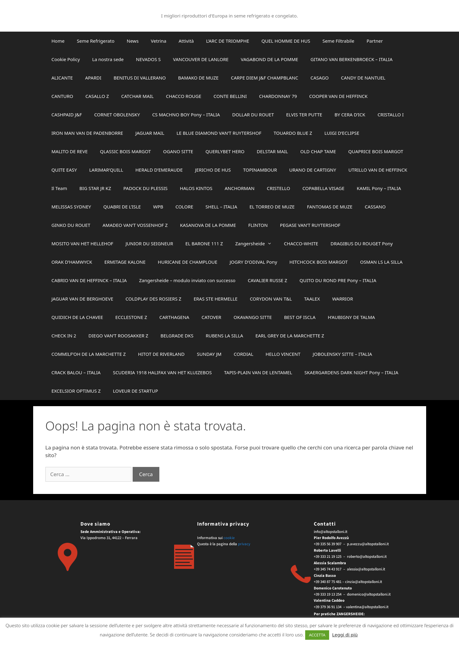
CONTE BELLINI (230, 96)
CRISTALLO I (391, 114)
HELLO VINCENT (283, 354)
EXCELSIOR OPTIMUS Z (76, 391)
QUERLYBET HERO (224, 151)
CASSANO (375, 207)
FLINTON (258, 225)
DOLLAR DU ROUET (253, 114)
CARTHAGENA (174, 317)
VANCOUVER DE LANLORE (201, 59)
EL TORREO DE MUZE (272, 207)
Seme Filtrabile (338, 41)
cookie (229, 537)
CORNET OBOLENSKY (117, 114)
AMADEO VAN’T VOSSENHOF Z (135, 225)
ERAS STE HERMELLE (216, 299)
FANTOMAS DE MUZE (329, 207)
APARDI (93, 78)
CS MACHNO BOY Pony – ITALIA (186, 114)
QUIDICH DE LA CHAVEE (77, 317)
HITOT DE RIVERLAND (161, 354)
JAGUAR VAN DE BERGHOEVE (82, 299)
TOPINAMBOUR (260, 170)
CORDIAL (243, 354)
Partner (375, 41)
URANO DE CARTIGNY (312, 170)
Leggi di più (345, 634)
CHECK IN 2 (64, 335)
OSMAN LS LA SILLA (381, 262)
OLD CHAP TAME (318, 151)
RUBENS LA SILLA (224, 335)
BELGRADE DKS (177, 335)
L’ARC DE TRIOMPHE (227, 41)
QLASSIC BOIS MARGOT (125, 151)
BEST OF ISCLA (299, 317)
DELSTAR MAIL (272, 151)
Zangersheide (256, 243)
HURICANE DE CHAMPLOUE (187, 262)
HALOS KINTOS (196, 188)
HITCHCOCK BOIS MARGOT (319, 262)
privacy (244, 544)
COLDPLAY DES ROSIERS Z (153, 299)
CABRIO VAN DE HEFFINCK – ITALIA (89, 280)
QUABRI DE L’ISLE (122, 207)
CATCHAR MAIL (137, 96)
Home (58, 41)
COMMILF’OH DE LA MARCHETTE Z (89, 354)
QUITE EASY (64, 170)
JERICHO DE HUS (213, 170)
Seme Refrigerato (96, 41)
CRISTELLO (278, 188)
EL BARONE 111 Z (204, 243)
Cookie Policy (66, 59)
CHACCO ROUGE (183, 96)
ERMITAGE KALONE (125, 262)
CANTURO (62, 96)
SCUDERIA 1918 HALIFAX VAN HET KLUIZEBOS (162, 372)
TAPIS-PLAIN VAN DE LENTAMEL (258, 372)
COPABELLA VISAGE (323, 188)
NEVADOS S (148, 59)
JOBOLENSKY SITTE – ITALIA (342, 354)
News (133, 41)
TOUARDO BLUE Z (293, 133)
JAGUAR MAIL (149, 133)
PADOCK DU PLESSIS (145, 188)
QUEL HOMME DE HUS (286, 41)
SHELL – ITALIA (221, 207)
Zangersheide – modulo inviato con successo (187, 280)
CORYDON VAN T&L (271, 299)
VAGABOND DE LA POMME (269, 59)
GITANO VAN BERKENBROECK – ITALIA (351, 59)
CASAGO (319, 78)
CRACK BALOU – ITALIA (76, 372)
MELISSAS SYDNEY (71, 207)
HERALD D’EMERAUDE (159, 170)
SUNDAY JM (209, 354)
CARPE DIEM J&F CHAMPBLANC (264, 78)
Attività (186, 41)
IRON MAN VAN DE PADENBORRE (87, 133)
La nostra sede (108, 59)
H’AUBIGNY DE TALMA (351, 317)
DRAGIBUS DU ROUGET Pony (361, 243)
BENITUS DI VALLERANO (140, 78)
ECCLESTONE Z (131, 317)
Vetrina (158, 41)
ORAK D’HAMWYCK (72, 262)
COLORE (184, 207)
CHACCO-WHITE (301, 243)
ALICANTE (62, 78)
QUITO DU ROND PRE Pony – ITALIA (337, 280)
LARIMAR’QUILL (106, 170)
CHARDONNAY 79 (278, 96)
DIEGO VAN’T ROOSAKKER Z (118, 335)
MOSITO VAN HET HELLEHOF (82, 243)
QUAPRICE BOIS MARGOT (375, 151)
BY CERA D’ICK (349, 114)
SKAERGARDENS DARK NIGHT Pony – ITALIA (352, 372)
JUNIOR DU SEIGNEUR (149, 243)
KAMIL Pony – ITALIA (379, 188)
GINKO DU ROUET (71, 225)
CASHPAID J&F (67, 114)
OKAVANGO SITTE (253, 317)
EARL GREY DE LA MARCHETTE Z (289, 335)
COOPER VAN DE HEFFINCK (338, 96)
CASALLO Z (97, 96)
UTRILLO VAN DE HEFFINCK (377, 170)
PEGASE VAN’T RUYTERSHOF (310, 225)
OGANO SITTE (178, 151)
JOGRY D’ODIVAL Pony (253, 262)
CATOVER (211, 317)
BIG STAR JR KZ (95, 188)
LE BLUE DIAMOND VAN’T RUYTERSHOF (219, 133)
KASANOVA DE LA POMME (208, 225)
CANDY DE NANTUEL (363, 78)
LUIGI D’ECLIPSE (342, 133)
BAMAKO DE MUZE (198, 78)
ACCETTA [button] (317, 635)
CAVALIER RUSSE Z (267, 280)
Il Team (59, 188)
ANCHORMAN (240, 188)
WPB (158, 207)
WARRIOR (342, 299)
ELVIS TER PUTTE (304, 114)
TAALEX (312, 299)
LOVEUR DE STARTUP (135, 391)
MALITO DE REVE (70, 151)
